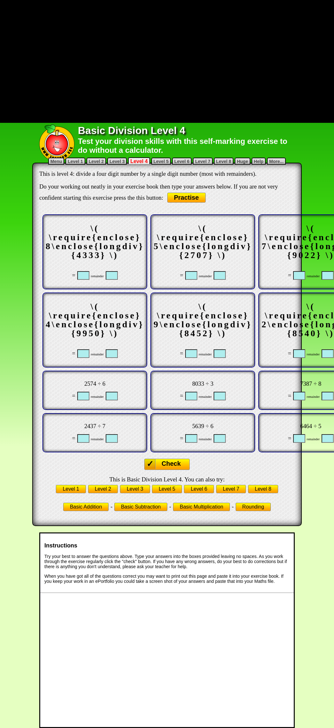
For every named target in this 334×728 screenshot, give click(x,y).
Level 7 (202, 161)
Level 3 (117, 161)
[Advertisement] (110, 61)
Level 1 (75, 161)
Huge (242, 161)
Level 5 (161, 161)
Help (258, 161)
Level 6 (181, 161)
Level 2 (96, 161)
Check (171, 463)
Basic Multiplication (201, 506)
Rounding (253, 506)
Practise (186, 197)
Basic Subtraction (141, 506)
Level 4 (139, 161)
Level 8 (223, 161)
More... (276, 161)
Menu (56, 161)
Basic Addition (86, 506)
